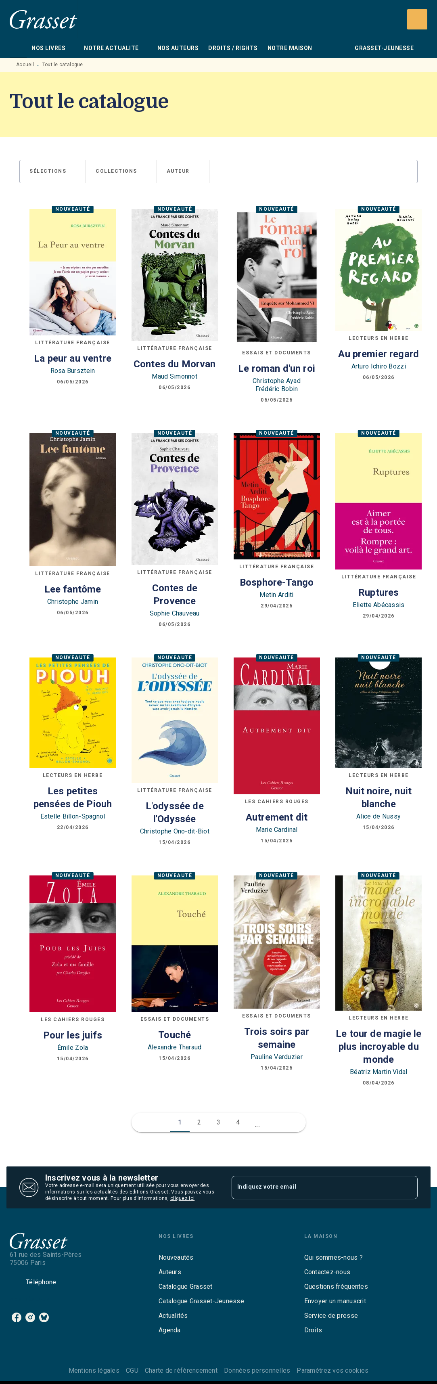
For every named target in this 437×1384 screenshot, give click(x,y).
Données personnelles (257, 1370)
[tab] (18, 48)
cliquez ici (182, 1198)
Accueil (25, 64)
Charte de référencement (181, 1370)
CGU (132, 1370)
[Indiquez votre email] (315, 1187)
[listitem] (16, 1317)
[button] (53, 171)
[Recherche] (417, 19)
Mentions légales (94, 1370)
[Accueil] (43, 19)
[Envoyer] (408, 1187)
